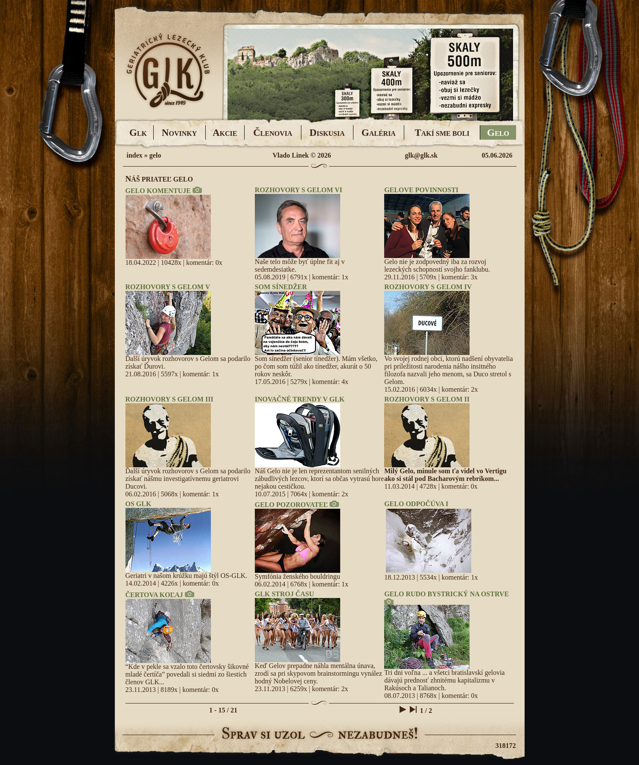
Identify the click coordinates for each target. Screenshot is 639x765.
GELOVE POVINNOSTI (421, 189)
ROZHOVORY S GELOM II (427, 399)
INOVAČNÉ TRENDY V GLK (299, 399)
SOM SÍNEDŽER (281, 286)
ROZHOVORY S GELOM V (167, 286)
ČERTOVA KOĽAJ (154, 594)
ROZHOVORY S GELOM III (169, 399)
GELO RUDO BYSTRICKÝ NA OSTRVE (446, 594)
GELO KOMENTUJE (158, 190)
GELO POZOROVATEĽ (291, 504)
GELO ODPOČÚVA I (416, 503)
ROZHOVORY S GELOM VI (298, 189)
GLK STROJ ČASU (284, 594)
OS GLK (138, 503)
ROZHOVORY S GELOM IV (428, 286)
